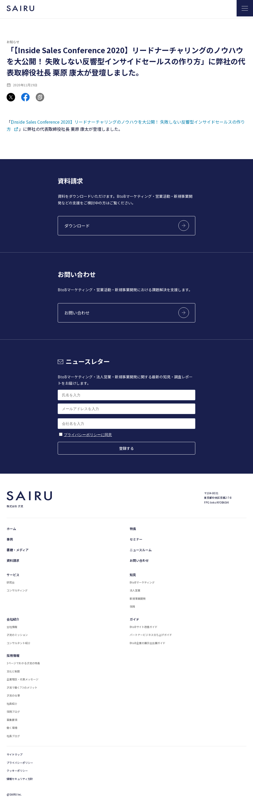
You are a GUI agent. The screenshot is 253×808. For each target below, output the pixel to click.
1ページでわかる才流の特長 (23, 663)
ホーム (11, 528)
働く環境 (12, 728)
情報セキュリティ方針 (20, 779)
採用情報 (13, 655)
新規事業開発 (138, 598)
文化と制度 (13, 671)
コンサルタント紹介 (18, 643)
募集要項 (12, 720)
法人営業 (135, 590)
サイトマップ (14, 754)
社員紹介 (12, 704)
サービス (13, 574)
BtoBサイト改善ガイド (143, 627)
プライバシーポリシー (20, 763)
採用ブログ (13, 711)
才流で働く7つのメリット (22, 687)
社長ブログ (13, 736)
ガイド (134, 619)
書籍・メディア (18, 549)
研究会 (11, 582)
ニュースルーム (141, 549)
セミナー (136, 539)
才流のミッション (17, 635)
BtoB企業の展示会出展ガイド (147, 643)
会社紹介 (13, 619)
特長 (133, 528)
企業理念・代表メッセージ (22, 679)
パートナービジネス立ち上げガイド (151, 635)
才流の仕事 (13, 695)
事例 (10, 539)
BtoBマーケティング (142, 582)
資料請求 (13, 560)
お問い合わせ (139, 560)
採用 (132, 606)
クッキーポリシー (17, 771)
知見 (133, 574)
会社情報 (12, 627)
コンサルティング (17, 590)
